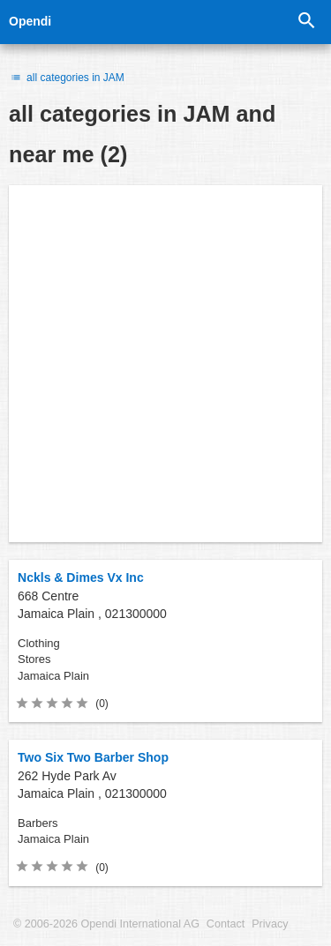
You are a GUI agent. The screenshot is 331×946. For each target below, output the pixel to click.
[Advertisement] (165, 363)
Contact (225, 924)
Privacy (270, 924)
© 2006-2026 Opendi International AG (106, 924)
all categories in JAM (66, 77)
